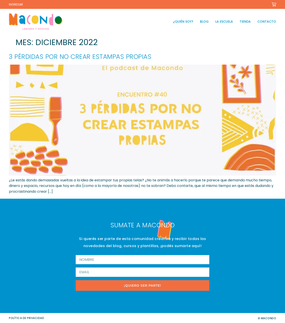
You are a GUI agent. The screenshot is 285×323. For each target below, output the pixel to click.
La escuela (224, 21)
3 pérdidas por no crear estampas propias (80, 56)
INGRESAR (16, 4)
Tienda (245, 21)
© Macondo (267, 318)
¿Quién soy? (183, 21)
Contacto (266, 21)
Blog (204, 21)
